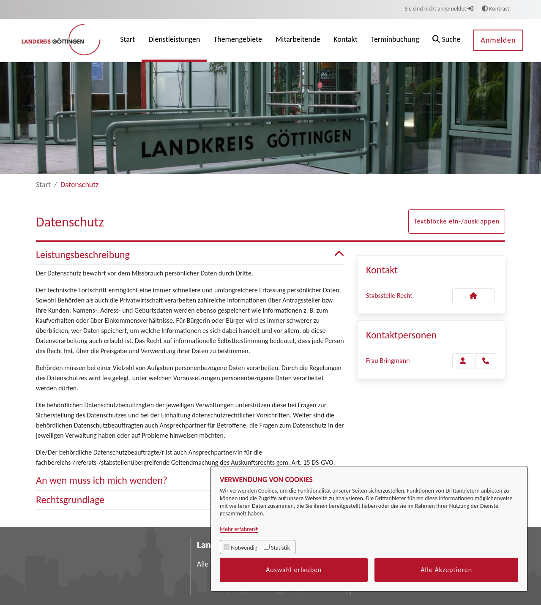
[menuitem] (127, 40)
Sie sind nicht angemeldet (438, 8)
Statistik (280, 547)
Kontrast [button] (495, 8)
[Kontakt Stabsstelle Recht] (473, 295)
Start (43, 184)
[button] (446, 40)
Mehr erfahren (237, 529)
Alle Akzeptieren (446, 570)
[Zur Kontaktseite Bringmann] (462, 360)
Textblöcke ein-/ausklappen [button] (457, 221)
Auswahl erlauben (294, 570)
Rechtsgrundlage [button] (190, 500)
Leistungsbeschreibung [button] (190, 255)
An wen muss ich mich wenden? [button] (190, 480)
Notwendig (244, 547)
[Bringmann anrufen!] (485, 360)
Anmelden (498, 40)
